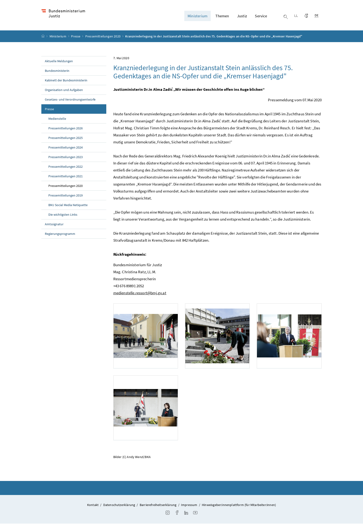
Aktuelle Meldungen (59, 62)
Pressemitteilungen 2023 (65, 158)
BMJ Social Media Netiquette (68, 206)
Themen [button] (222, 16)
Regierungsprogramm (60, 234)
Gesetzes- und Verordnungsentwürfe (70, 100)
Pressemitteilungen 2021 (65, 177)
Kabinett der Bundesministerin (66, 81)
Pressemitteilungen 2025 (65, 138)
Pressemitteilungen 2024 (65, 148)
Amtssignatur (54, 225)
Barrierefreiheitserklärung (158, 505)
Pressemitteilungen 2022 (65, 167)
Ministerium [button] (197, 16)
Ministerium (58, 37)
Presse (76, 37)
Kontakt (93, 505)
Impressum (189, 505)
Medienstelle (57, 119)
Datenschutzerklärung (119, 505)
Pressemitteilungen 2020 (103, 37)
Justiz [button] (242, 16)
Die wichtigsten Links (62, 215)
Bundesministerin (57, 71)
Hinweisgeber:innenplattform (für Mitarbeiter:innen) (239, 505)
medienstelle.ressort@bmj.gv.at (139, 293)
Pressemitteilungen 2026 (65, 129)
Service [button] (261, 16)
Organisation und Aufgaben (64, 90)
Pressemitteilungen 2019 (65, 196)
